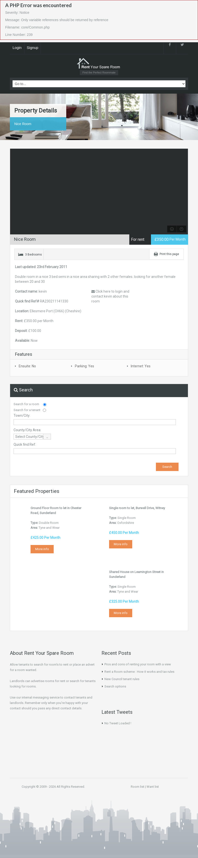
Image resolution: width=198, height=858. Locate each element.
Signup (32, 47)
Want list (153, 786)
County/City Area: (27, 430)
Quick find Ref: (25, 444)
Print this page (169, 254)
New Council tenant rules (121, 679)
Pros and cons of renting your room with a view (137, 664)
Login (17, 47)
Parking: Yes (84, 366)
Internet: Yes (140, 366)
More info (42, 549)
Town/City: (22, 415)
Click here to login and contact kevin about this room (110, 296)
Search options (115, 686)
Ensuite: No (27, 366)
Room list (137, 786)
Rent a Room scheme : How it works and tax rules (139, 671)
